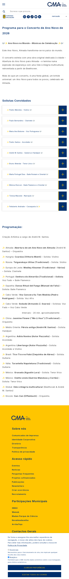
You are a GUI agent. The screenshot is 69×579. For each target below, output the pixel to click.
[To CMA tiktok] (32, 16)
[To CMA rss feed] (39, 16)
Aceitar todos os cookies (34, 576)
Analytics (13, 559)
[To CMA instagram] (24, 16)
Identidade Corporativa (23, 439)
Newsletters (18, 486)
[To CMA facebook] (28, 16)
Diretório (16, 443)
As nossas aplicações (10, 16)
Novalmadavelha (20, 520)
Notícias (16, 470)
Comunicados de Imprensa (25, 435)
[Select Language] (59, 16)
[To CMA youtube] (35, 16)
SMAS (15, 508)
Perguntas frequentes (23, 474)
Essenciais (14, 551)
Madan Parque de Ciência (25, 516)
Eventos (16, 466)
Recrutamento (19, 494)
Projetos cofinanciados (23, 478)
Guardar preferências (34, 569)
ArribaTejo (17, 524)
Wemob (15, 512)
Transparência (19, 448)
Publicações (18, 482)
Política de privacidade (23, 452)
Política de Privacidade (17, 547)
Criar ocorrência (20, 490)
